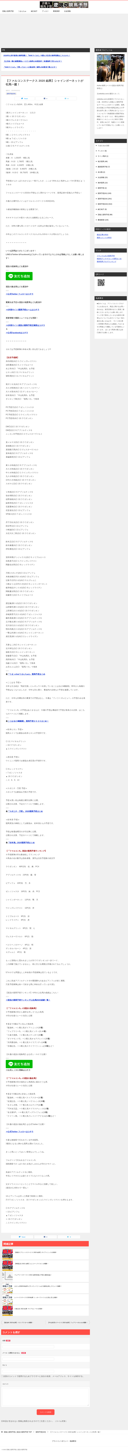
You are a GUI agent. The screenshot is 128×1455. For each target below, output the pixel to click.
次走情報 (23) (103, 177)
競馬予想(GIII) (11, 93)
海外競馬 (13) (103, 183)
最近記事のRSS (102, 235)
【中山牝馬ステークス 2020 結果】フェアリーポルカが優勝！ (68, 1322)
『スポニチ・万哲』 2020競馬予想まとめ (25, 811)
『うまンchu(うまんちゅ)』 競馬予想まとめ (26, 674)
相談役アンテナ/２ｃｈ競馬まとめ (109, 259)
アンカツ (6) (102, 151)
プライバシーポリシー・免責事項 (64, 1441)
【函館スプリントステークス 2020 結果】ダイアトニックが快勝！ (35, 1252)
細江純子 (34, 11)
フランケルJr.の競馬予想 (106, 256)
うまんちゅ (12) (103, 145)
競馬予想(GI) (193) (104, 193)
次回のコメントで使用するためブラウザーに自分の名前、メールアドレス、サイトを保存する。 (44, 1376)
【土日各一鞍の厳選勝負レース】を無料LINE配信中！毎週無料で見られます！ (32, 61)
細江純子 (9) (102, 209)
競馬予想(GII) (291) (105, 199)
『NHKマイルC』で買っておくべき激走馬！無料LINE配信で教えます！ (30, 67)
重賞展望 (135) (103, 220)
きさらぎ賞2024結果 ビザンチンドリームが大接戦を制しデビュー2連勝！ (38, 1286)
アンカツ (45, 11)
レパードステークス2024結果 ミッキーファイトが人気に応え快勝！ (36, 1297)
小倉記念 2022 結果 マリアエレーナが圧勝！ (28, 1309)
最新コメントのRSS (104, 238)
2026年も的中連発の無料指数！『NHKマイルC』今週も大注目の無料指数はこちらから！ (36, 55)
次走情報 (67, 11)
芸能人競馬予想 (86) (105, 215)
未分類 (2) (101, 172)
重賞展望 (56, 11)
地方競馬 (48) (103, 161)
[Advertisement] (64, 30)
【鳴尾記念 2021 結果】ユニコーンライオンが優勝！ (31, 1263)
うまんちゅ (22, 11)
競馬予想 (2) (102, 188)
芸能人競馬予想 (8, 11)
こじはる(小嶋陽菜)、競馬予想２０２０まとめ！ (28, 721)
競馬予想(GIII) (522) (105, 204)
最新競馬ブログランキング (106, 261)
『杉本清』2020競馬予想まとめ (21, 843)
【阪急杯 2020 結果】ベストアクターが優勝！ (18, 1322)
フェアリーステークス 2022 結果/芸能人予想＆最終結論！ (33, 1275)
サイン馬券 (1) (103, 156)
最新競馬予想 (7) (104, 167)
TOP (18, 1432)
